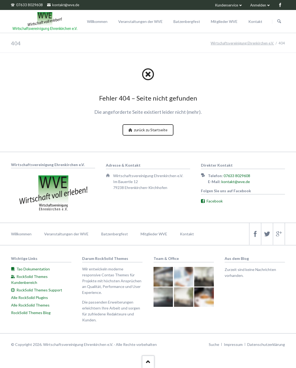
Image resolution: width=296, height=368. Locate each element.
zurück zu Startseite (150, 130)
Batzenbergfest (114, 234)
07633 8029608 (237, 175)
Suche (214, 344)
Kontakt (187, 234)
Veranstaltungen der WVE (66, 234)
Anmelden (258, 5)
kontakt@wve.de (235, 181)
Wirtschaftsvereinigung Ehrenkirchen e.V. (242, 43)
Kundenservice (226, 5)
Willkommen (21, 234)
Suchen (279, 21)
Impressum (233, 344)
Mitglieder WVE (154, 234)
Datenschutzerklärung (266, 344)
